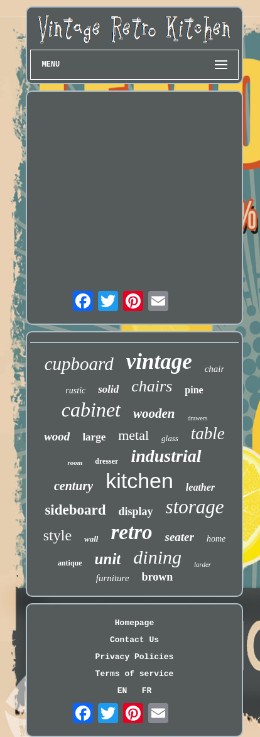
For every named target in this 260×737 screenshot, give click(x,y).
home (216, 538)
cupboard (79, 364)
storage (195, 507)
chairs (151, 386)
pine (194, 390)
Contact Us (134, 640)
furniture (112, 578)
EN (122, 691)
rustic (75, 390)
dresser (106, 461)
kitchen (139, 481)
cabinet (91, 409)
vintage (159, 361)
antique (70, 563)
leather (200, 487)
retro (131, 532)
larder (202, 564)
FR (147, 691)
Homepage (134, 623)
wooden (154, 413)
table (208, 433)
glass (169, 438)
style (57, 535)
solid (108, 389)
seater (179, 536)
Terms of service (134, 674)
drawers (198, 418)
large (94, 437)
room (74, 462)
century (73, 486)
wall (91, 538)
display (136, 511)
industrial (166, 456)
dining (157, 557)
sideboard (75, 510)
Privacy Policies (134, 657)
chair (215, 369)
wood (57, 436)
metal (133, 435)
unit (108, 558)
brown (157, 576)
